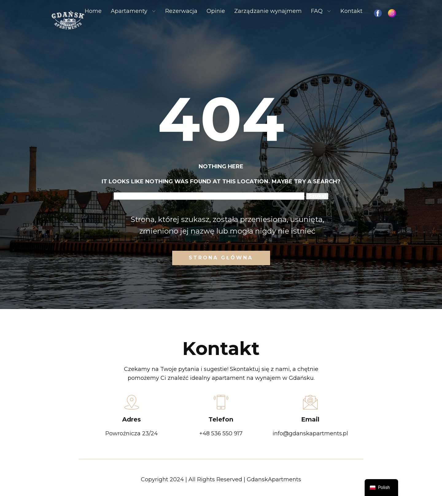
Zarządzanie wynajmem (268, 11)
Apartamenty (129, 11)
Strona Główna (221, 258)
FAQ (317, 11)
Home (93, 11)
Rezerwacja (181, 11)
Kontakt (351, 11)
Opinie (216, 11)
